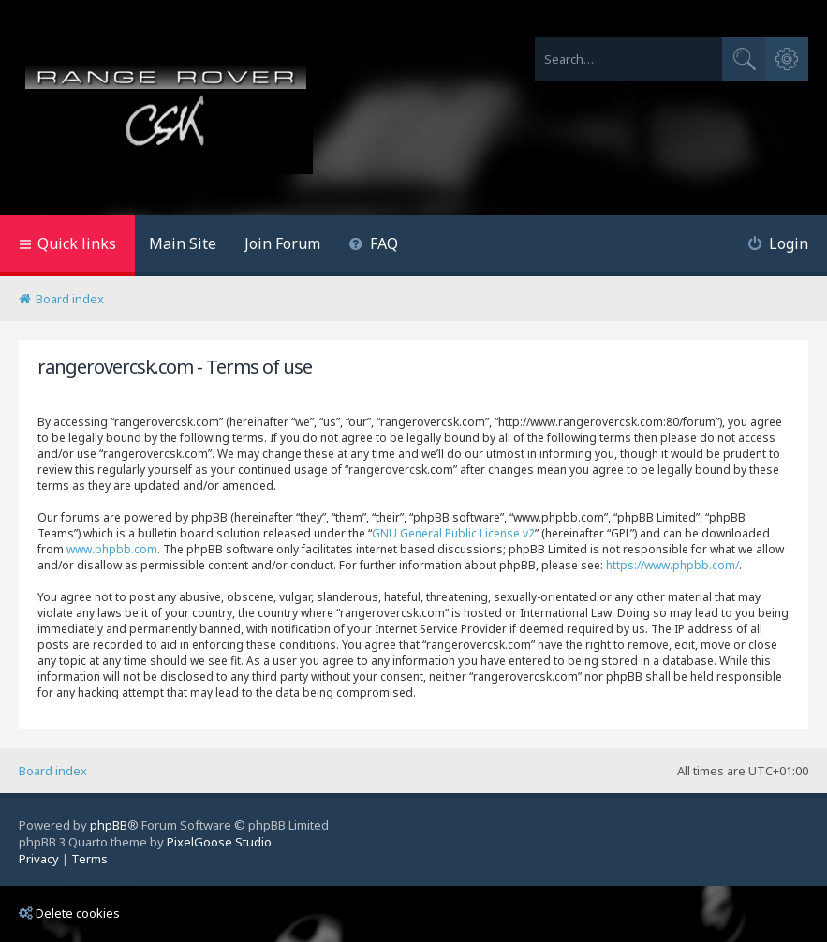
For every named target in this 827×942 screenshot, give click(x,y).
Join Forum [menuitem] (282, 243)
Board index (53, 770)
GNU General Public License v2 (453, 533)
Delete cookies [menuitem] (69, 913)
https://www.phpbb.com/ (672, 565)
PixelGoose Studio (219, 841)
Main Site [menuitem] (182, 243)
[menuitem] (373, 245)
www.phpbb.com (111, 549)
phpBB (108, 825)
